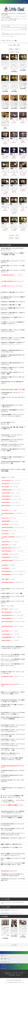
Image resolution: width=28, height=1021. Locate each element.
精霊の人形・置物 (14, 423)
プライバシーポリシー (19, 973)
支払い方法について (8, 972)
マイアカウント (3, 965)
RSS (17, 975)
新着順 (18, 45)
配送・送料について (16, 972)
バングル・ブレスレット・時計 (7, 36)
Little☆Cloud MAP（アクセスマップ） (10, 910)
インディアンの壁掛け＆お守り (14, 435)
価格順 (14, 45)
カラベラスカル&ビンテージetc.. (14, 754)
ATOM (19, 975)
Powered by (14, 982)
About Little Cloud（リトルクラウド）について (12, 913)
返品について (23, 972)
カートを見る (17, 965)
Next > (17, 49)
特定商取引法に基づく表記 (9, 973)
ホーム (3, 972)
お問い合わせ (3, 968)
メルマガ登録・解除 (11, 975)
